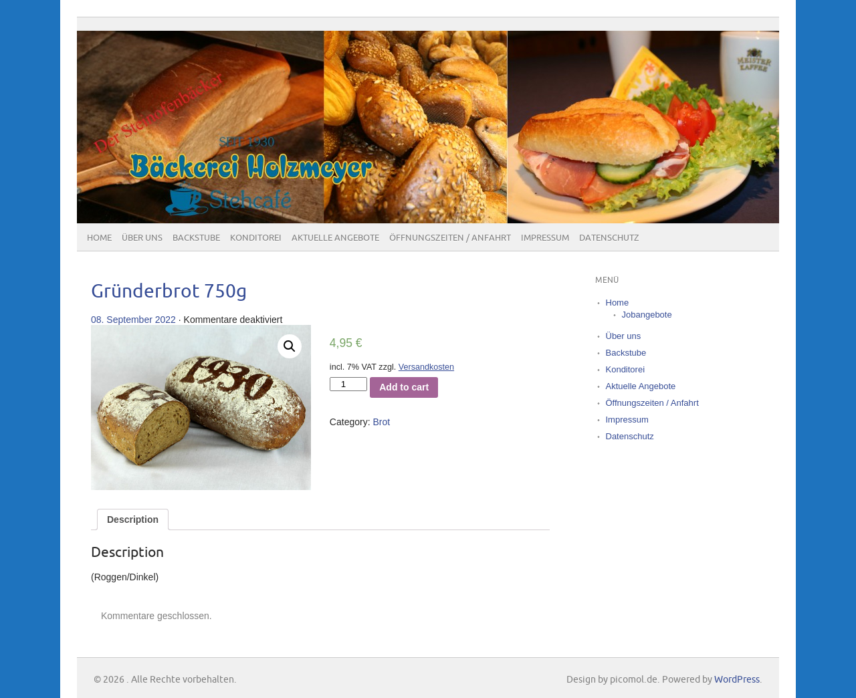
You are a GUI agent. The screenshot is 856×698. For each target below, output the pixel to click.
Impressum (545, 238)
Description (132, 519)
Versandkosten (426, 367)
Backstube (196, 238)
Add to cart (404, 387)
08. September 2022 (133, 319)
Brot (381, 422)
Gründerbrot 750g (169, 292)
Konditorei (256, 238)
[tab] (133, 519)
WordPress (737, 680)
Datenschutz (609, 238)
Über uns (142, 238)
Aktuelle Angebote (335, 238)
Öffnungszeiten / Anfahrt (450, 238)
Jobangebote (647, 315)
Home (99, 238)
